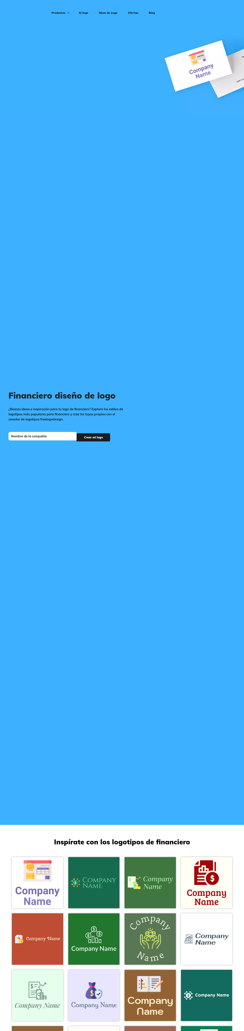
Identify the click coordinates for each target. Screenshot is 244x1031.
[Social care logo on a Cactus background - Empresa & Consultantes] (150, 939)
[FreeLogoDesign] (27, 8)
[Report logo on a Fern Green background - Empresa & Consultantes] (150, 882)
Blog (150, 7)
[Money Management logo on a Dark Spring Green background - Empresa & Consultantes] (94, 882)
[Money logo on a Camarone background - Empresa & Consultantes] (94, 939)
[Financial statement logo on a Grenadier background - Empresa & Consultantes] (37, 939)
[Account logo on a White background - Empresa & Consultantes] (37, 882)
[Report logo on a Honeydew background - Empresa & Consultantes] (37, 995)
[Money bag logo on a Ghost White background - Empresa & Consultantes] (94, 995)
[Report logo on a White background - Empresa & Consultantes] (206, 939)
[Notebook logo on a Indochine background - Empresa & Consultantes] (150, 995)
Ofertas (131, 7)
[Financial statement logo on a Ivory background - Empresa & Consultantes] (206, 882)
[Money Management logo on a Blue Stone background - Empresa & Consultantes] (206, 995)
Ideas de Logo (106, 7)
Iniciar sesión (227, 7)
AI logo (81, 7)
